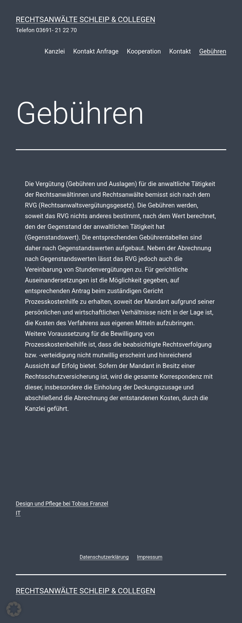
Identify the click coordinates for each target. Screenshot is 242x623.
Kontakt (180, 51)
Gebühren (212, 51)
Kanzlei (54, 51)
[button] (14, 609)
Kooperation (144, 51)
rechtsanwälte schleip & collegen (85, 19)
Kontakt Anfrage (95, 51)
